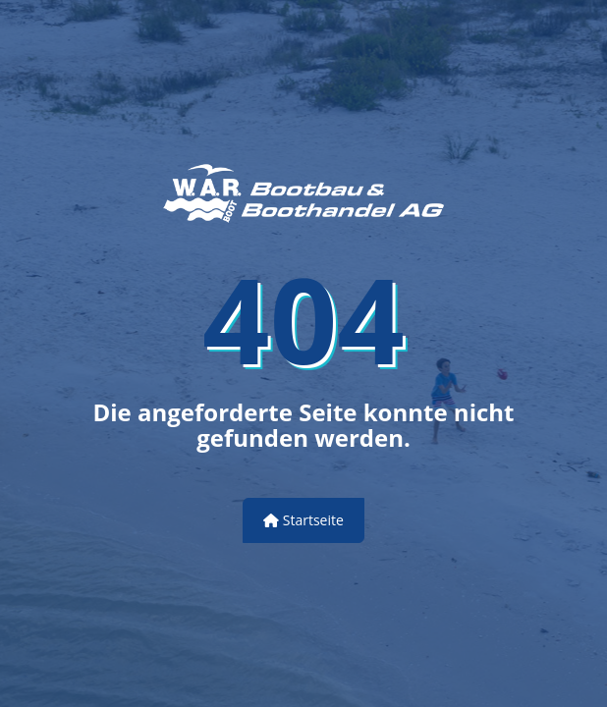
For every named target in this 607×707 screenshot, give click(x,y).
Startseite (303, 520)
